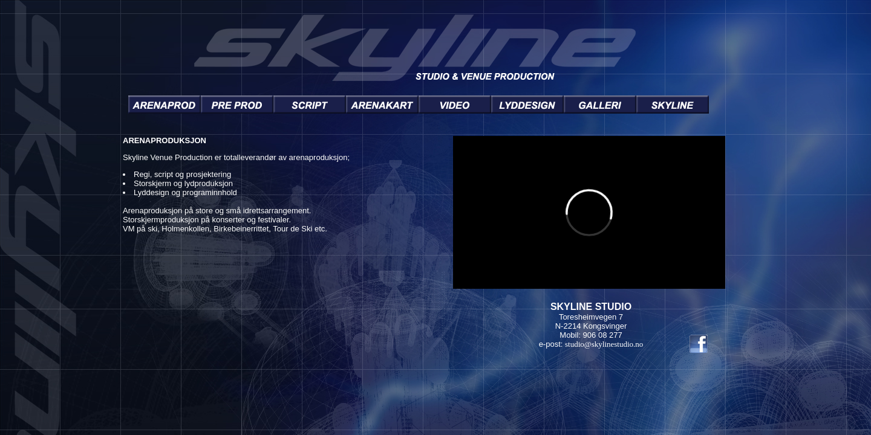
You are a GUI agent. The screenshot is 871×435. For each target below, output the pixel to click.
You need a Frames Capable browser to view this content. (418, 242)
